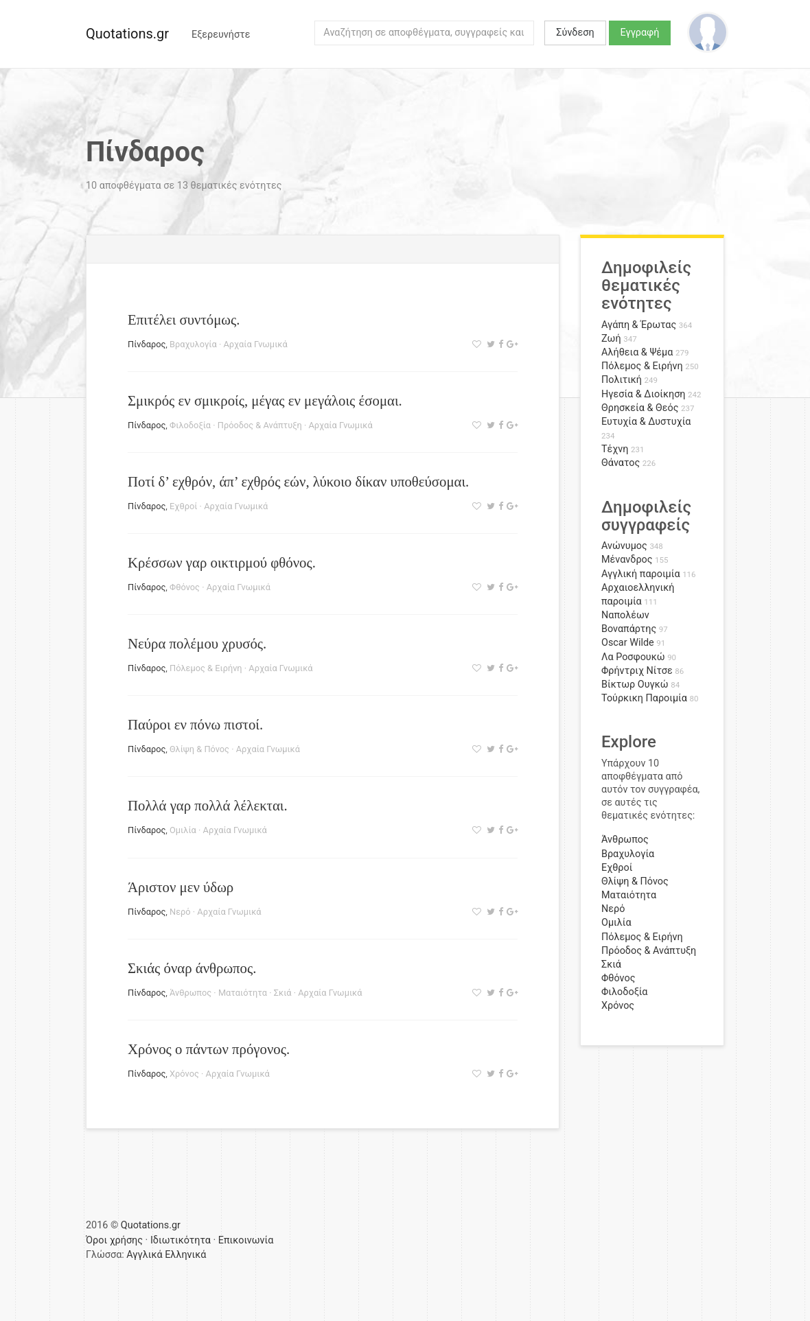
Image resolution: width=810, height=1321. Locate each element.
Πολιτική (621, 380)
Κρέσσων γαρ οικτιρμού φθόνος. (222, 562)
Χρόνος (184, 1073)
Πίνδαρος (146, 344)
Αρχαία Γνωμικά (255, 344)
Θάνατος (620, 463)
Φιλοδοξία (190, 425)
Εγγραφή (640, 32)
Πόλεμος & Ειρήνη (206, 668)
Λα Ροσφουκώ (633, 657)
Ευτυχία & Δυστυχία (646, 422)
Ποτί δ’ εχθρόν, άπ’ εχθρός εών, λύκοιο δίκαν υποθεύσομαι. (298, 481)
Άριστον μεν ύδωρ (180, 887)
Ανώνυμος (624, 546)
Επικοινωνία (246, 1240)
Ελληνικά (185, 1255)
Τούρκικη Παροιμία (644, 698)
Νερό (180, 912)
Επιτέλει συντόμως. (184, 319)
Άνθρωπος (190, 992)
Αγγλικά (144, 1255)
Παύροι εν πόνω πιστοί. (195, 724)
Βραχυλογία (193, 344)
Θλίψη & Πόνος (199, 749)
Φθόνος (185, 587)
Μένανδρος (627, 559)
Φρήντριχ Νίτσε (637, 671)
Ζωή (611, 338)
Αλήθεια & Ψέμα (637, 352)
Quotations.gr (127, 33)
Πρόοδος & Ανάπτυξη (260, 425)
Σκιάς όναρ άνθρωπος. (192, 968)
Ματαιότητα (242, 992)
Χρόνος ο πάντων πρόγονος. (209, 1049)
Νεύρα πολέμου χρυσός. (197, 643)
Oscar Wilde (627, 642)
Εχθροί (183, 506)
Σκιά (283, 992)
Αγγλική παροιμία (640, 574)
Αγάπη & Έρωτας (638, 325)
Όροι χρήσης (114, 1240)
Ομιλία (183, 830)
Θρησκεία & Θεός (639, 408)
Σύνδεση (575, 32)
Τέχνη (614, 449)
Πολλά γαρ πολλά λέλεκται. (208, 805)
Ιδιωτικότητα (180, 1240)
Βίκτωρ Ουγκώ (635, 684)
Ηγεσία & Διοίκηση (643, 394)
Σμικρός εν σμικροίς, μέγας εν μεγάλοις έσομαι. (265, 400)
